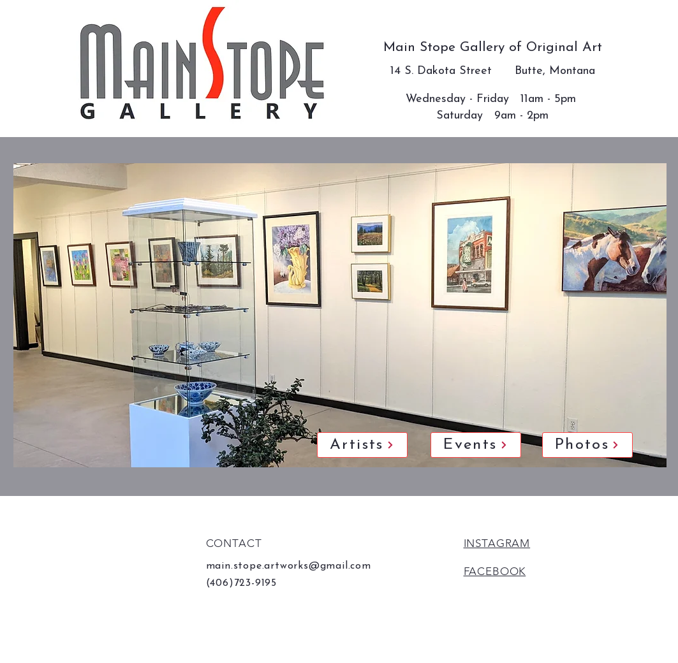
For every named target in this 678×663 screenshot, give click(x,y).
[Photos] (587, 445)
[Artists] (362, 445)
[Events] (476, 445)
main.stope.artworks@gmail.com (288, 566)
